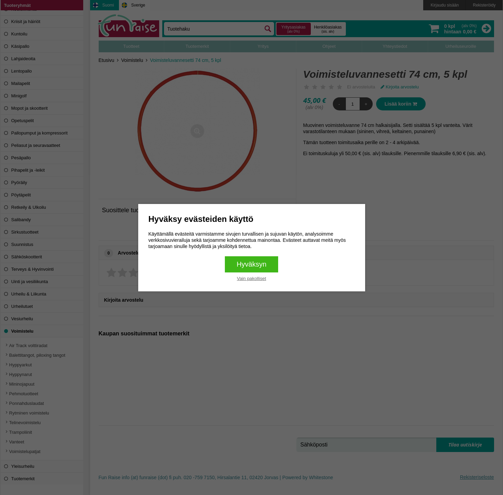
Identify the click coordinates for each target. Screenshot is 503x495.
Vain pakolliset (251, 278)
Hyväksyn (251, 264)
